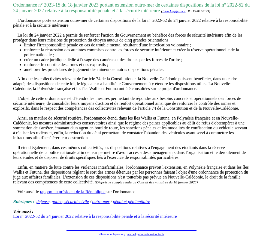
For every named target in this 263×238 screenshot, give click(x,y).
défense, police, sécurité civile (63, 201)
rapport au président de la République (72, 191)
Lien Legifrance (174, 11)
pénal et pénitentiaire (131, 201)
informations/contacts (151, 234)
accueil (131, 234)
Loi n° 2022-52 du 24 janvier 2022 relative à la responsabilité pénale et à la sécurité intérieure (95, 216)
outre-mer (101, 201)
